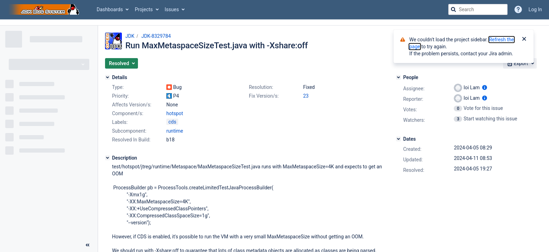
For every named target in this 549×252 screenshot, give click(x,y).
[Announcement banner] (274, 23)
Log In (535, 9)
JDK (129, 36)
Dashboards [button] (110, 9)
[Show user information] (484, 87)
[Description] (107, 157)
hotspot (174, 113)
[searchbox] (478, 9)
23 (306, 96)
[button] (121, 63)
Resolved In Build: (131, 139)
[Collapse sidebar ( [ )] (87, 245)
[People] (398, 77)
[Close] (524, 39)
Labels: (119, 122)
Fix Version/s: (264, 96)
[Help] (518, 9)
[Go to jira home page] (45, 9)
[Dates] (398, 138)
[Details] (107, 77)
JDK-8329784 (156, 36)
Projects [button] (144, 9)
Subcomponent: (129, 131)
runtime (174, 131)
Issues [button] (172, 9)
